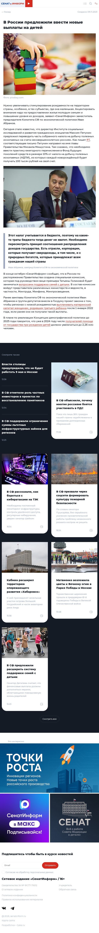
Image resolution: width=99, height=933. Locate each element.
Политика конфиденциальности (19, 895)
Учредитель (65, 885)
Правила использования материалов (22, 899)
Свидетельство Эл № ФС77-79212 (19, 885)
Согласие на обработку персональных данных (29, 872)
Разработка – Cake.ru (13, 925)
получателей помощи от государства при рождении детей (48, 322)
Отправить (50, 865)
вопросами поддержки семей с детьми (44, 284)
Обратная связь (67, 889)
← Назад (6, 11)
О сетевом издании (12, 889)
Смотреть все (50, 719)
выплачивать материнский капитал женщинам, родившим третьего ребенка (47, 306)
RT (88, 139)
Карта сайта (8, 920)
